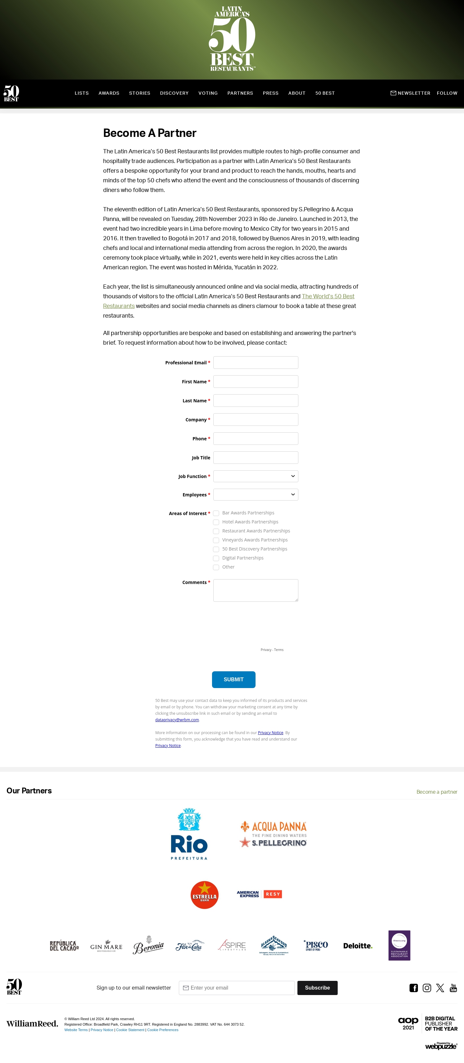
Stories (139, 93)
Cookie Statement (130, 1030)
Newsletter (410, 93)
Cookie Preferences (163, 1030)
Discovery (174, 93)
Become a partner (437, 792)
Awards (109, 93)
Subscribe (317, 988)
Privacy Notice (102, 1030)
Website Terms (76, 1030)
